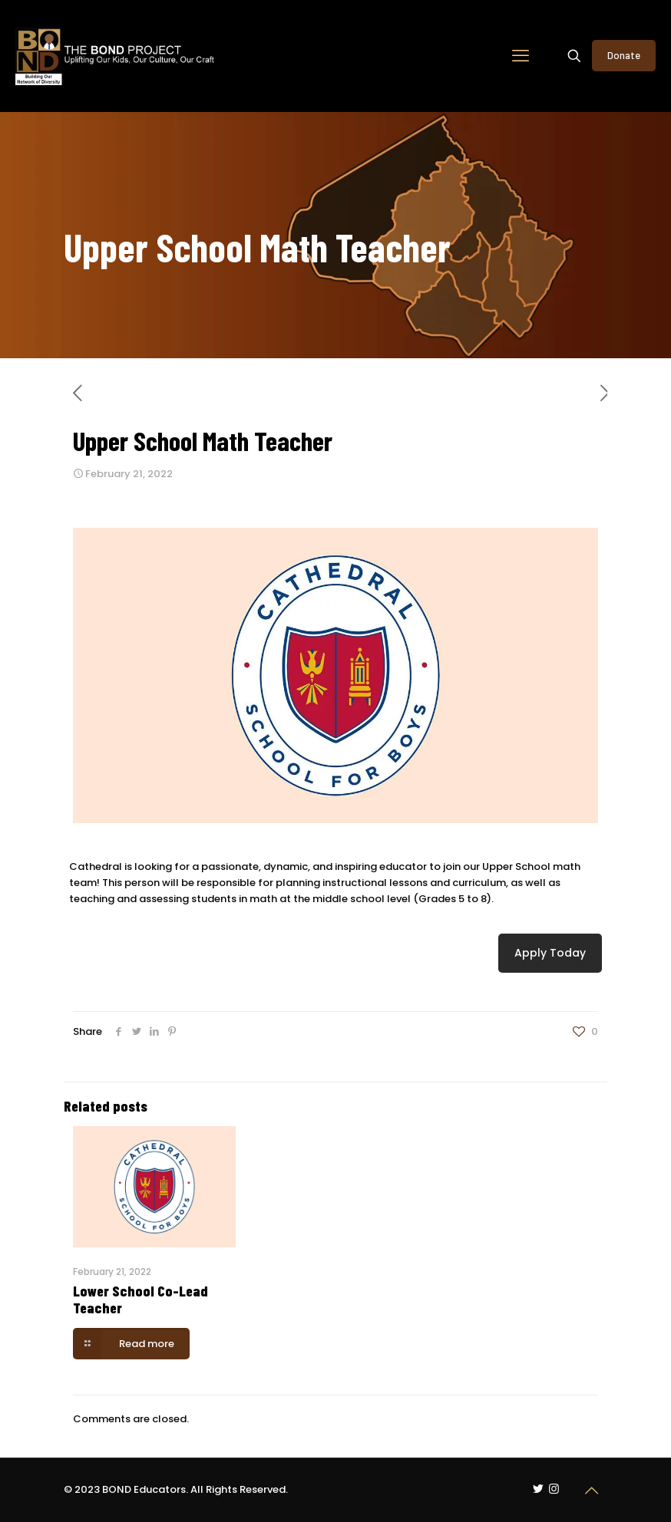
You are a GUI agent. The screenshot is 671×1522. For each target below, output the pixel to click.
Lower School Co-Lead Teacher (140, 1299)
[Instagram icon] (554, 1489)
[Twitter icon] (538, 1489)
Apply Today (550, 952)
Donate (623, 55)
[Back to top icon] (591, 1490)
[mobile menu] (520, 56)
